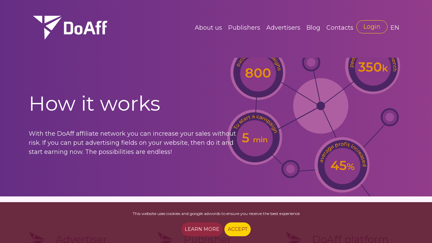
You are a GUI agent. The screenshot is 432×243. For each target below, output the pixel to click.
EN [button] (394, 27)
